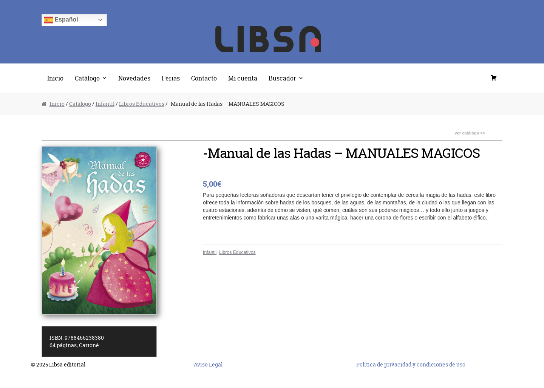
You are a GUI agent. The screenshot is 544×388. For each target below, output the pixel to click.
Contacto (204, 78)
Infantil (105, 103)
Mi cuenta (242, 78)
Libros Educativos (141, 103)
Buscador (282, 78)
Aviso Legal (208, 364)
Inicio (55, 78)
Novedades (134, 78)
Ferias (171, 78)
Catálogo (87, 78)
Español (61, 20)
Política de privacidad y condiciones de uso (410, 364)
